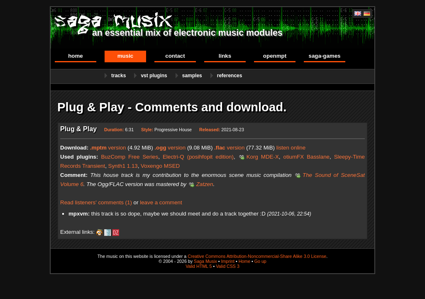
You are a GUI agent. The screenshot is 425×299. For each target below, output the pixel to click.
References (229, 75)
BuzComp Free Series (129, 157)
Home (75, 56)
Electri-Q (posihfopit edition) (198, 157)
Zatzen (204, 184)
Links (225, 56)
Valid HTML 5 (199, 266)
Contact (175, 56)
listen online (290, 148)
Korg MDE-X (263, 157)
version (108, 148)
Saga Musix (205, 261)
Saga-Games (324, 56)
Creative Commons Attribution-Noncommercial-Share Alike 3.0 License (257, 256)
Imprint (227, 261)
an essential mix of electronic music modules (187, 33)
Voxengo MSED (160, 166)
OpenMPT (274, 56)
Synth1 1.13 (123, 166)
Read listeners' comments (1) (96, 202)
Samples (192, 75)
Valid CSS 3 (227, 266)
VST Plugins (154, 75)
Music (125, 56)
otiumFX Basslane (306, 157)
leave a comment (161, 202)
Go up (260, 261)
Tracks (118, 75)
